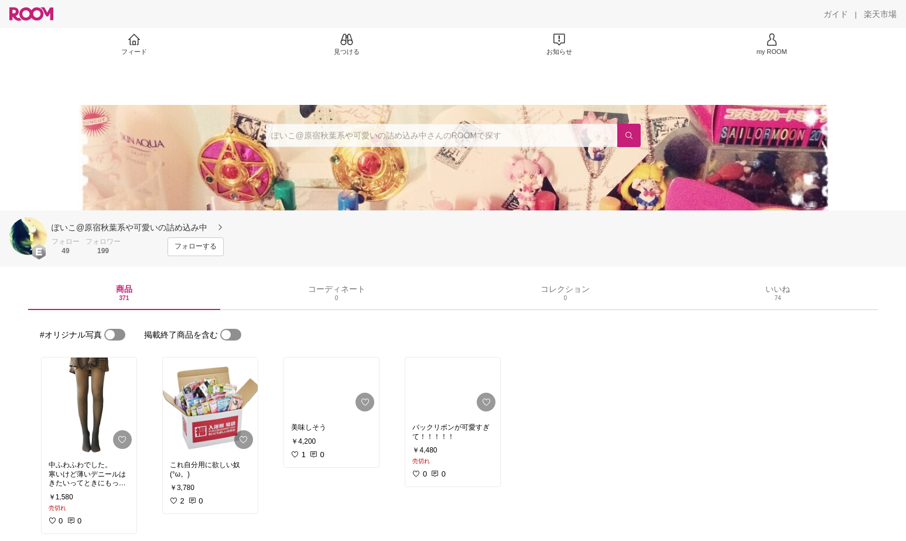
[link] (89, 406)
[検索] (629, 135)
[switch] (114, 335)
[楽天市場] (880, 14)
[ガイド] (835, 14)
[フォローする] (195, 246)
